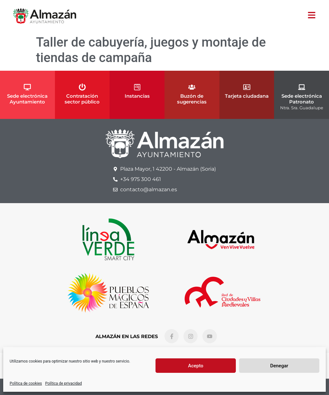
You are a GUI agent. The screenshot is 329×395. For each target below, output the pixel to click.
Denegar (279, 366)
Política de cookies (26, 383)
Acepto (195, 366)
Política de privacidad (63, 383)
